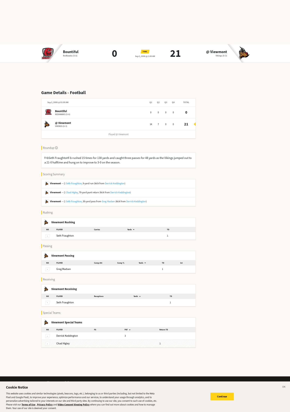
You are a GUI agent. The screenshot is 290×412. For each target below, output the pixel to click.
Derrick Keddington (115, 183)
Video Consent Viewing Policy (74, 408)
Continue (222, 400)
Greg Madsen (108, 201)
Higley (63, 343)
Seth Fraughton (74, 183)
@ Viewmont (216, 51)
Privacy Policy (45, 408)
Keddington (67, 336)
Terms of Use (28, 408)
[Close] (284, 391)
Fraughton (65, 235)
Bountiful (70, 51)
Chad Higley (72, 192)
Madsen (63, 269)
